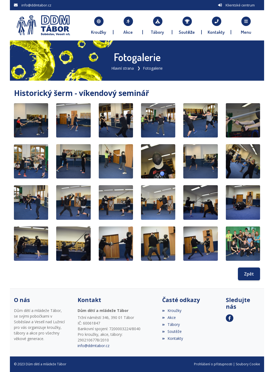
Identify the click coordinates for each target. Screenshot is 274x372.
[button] (246, 25)
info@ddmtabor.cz (36, 5)
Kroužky (171, 310)
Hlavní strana (122, 68)
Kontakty (172, 338)
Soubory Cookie (248, 364)
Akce (169, 317)
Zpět (249, 274)
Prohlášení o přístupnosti (213, 364)
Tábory (171, 324)
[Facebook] (229, 318)
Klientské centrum (240, 5)
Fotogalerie (153, 68)
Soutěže (172, 331)
